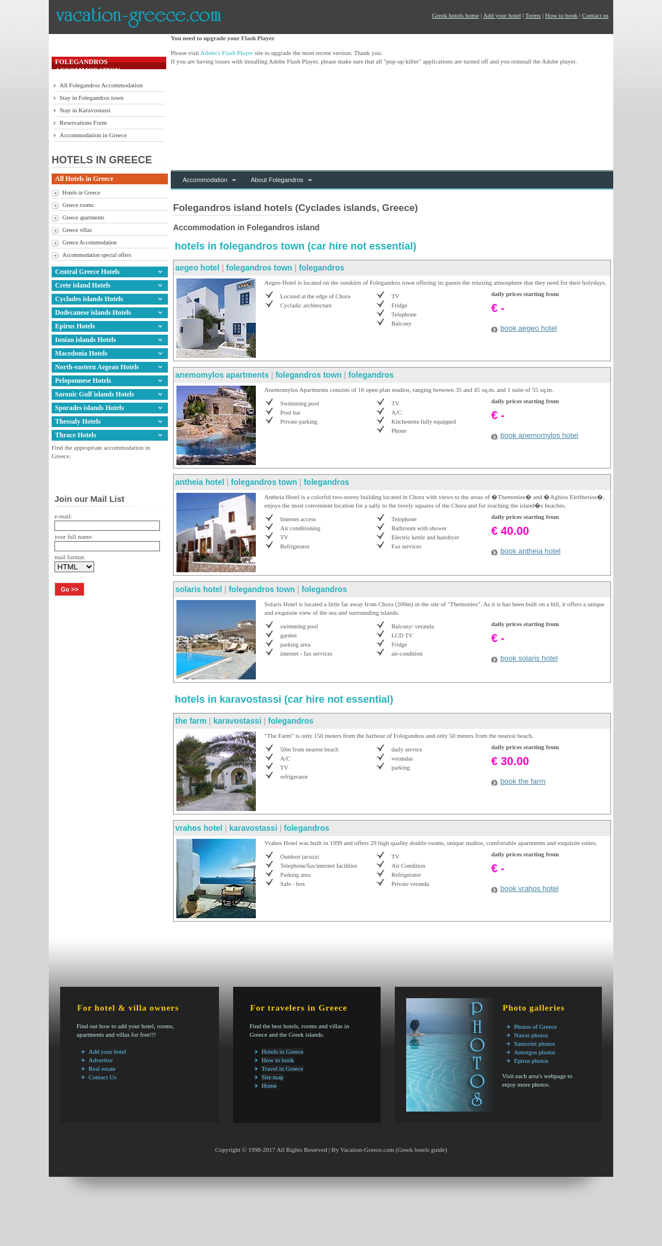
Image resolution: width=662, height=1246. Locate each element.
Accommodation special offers (96, 255)
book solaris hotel (529, 658)
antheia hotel (199, 482)
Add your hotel (502, 15)
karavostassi (238, 720)
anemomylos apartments (222, 374)
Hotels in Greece (81, 192)
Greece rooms (78, 205)
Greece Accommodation (89, 242)
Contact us (595, 15)
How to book (561, 15)
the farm (190, 720)
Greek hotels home (455, 15)
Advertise (100, 1060)
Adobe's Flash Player (226, 52)
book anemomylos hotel (539, 435)
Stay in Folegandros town (92, 97)
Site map (273, 1077)
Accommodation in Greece (93, 135)
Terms (533, 15)
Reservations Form (83, 122)
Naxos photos (531, 1035)
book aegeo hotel (528, 328)
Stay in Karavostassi (85, 110)
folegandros (321, 267)
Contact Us (102, 1077)
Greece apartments (83, 217)
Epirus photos (531, 1060)
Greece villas (77, 230)
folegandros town (259, 267)
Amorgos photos (534, 1052)
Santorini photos (534, 1043)
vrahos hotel (198, 828)
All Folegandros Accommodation (101, 85)
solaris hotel (198, 589)
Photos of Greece (535, 1026)
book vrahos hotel (529, 888)
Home (269, 1085)
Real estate (102, 1068)
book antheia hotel (530, 551)
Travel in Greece (282, 1068)
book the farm (523, 781)
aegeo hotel (197, 267)
